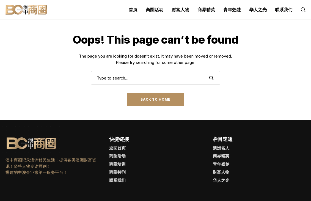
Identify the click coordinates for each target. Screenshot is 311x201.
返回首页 (117, 148)
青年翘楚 (221, 164)
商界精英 (221, 155)
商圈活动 (117, 155)
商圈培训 (117, 164)
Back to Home (155, 99)
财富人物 (221, 172)
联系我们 (117, 180)
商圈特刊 (117, 172)
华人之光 (221, 180)
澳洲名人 (221, 148)
